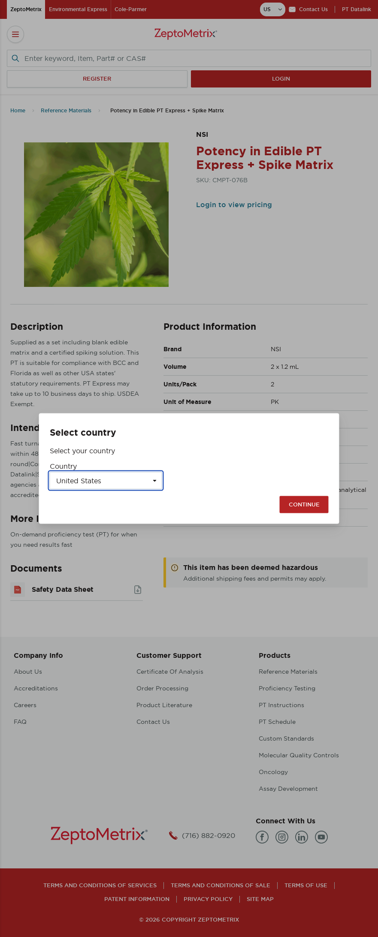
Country (63, 466)
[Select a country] (106, 480)
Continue (304, 504)
